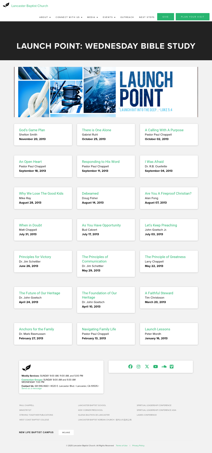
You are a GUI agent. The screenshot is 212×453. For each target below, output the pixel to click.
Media (92, 17)
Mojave (66, 432)
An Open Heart (30, 162)
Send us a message (32, 388)
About (45, 17)
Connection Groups (32, 379)
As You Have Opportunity (101, 225)
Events (109, 17)
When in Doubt (30, 225)
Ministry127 (25, 410)
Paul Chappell (26, 405)
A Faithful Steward (159, 293)
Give (165, 16)
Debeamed (90, 194)
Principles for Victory (35, 257)
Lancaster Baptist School (92, 405)
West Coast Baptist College (34, 419)
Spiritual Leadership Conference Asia (156, 410)
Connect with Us (69, 17)
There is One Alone (96, 130)
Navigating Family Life (99, 329)
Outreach (127, 17)
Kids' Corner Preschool (90, 410)
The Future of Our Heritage (39, 293)
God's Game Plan (32, 130)
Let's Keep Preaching (161, 225)
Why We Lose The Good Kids (41, 194)
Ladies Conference (147, 414)
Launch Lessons (157, 329)
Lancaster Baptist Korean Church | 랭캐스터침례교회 (105, 419)
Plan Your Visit (192, 16)
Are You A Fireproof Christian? (168, 194)
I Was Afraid (154, 162)
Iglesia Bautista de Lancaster (93, 414)
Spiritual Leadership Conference (154, 405)
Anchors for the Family (36, 329)
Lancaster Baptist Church (29, 5)
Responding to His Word (101, 162)
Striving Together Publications (36, 414)
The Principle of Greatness (165, 257)
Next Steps (147, 17)
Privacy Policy (138, 445)
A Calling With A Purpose (164, 130)
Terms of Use (122, 445)
